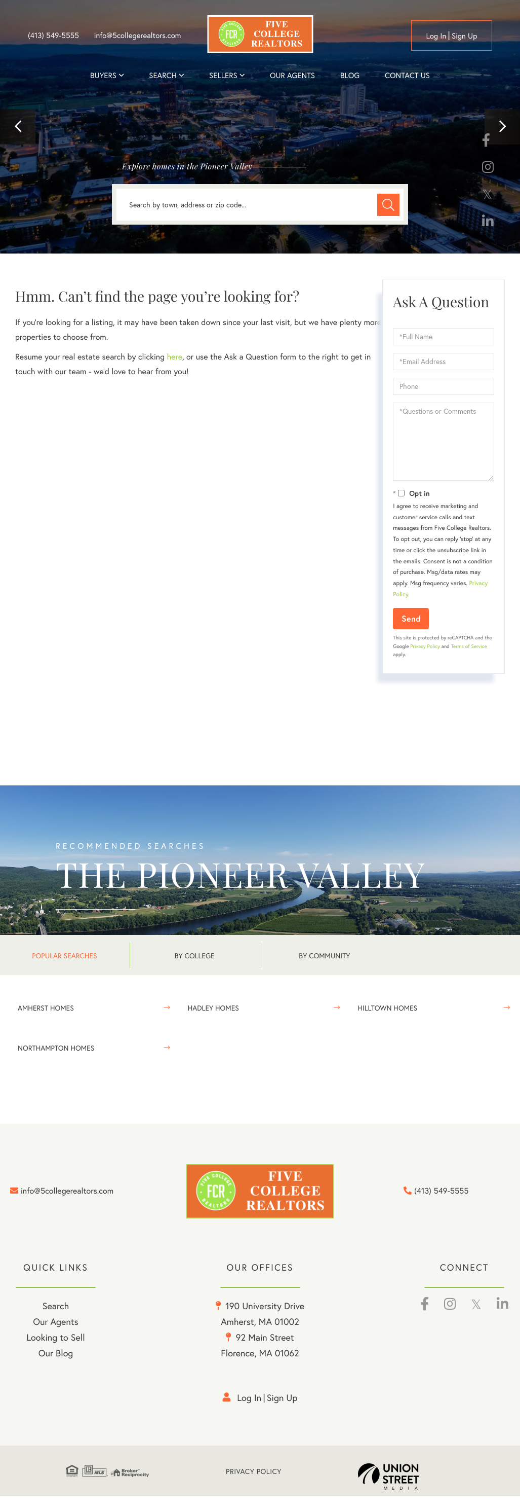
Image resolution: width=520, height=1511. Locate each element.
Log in (436, 36)
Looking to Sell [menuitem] (55, 1352)
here (174, 356)
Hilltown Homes (387, 1008)
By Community (324, 955)
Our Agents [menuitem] (292, 75)
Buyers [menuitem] (103, 75)
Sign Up (464, 36)
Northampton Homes (56, 1048)
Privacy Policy (425, 646)
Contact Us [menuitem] (407, 75)
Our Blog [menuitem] (55, 1367)
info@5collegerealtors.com (137, 35)
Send (411, 618)
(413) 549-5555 (53, 35)
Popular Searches (64, 955)
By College (195, 955)
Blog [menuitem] (349, 75)
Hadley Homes (213, 1008)
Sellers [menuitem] (223, 75)
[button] (17, 127)
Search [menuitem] (162, 75)
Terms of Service (469, 646)
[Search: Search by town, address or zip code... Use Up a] (260, 204)
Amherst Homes (46, 1008)
